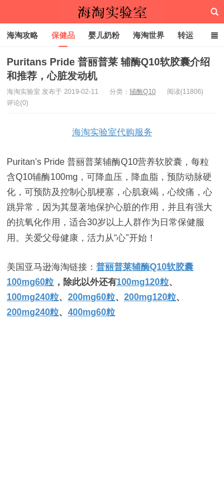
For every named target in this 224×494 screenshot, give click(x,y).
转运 (185, 35)
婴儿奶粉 (104, 35)
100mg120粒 (143, 282)
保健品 (63, 35)
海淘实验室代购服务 (112, 132)
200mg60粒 (91, 297)
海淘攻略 (22, 35)
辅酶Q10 (143, 92)
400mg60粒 (91, 312)
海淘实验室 (112, 11)
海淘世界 (148, 35)
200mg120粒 (150, 297)
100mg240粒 (33, 297)
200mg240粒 (33, 312)
